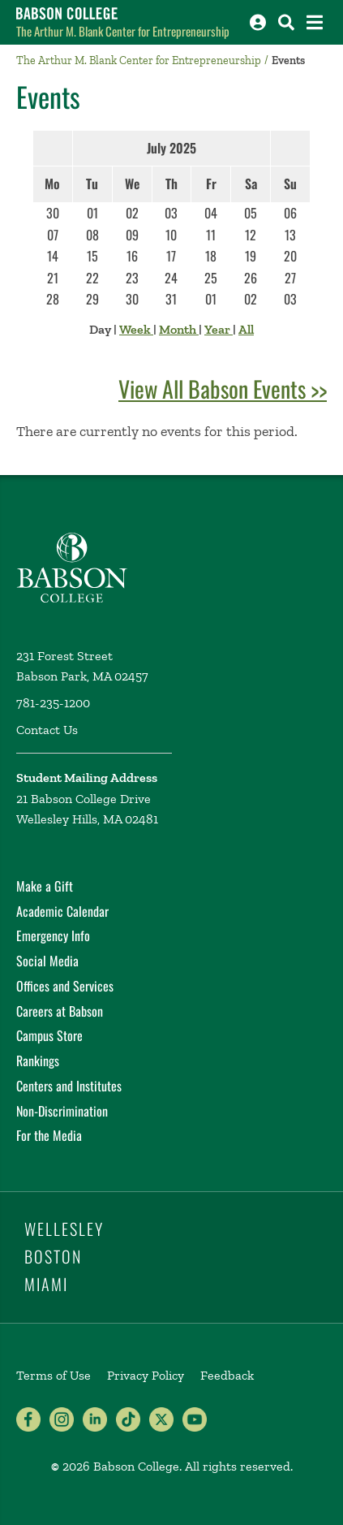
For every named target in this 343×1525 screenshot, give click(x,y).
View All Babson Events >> (222, 388)
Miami (46, 1284)
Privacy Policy (145, 1375)
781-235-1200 (53, 703)
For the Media (49, 1135)
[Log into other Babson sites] (258, 22)
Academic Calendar (62, 911)
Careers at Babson (59, 1011)
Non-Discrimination (62, 1111)
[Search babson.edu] (286, 22)
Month (179, 329)
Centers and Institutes (69, 1085)
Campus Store (49, 1035)
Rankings (37, 1060)
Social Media (47, 960)
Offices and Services (65, 986)
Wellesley (64, 1228)
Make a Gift (44, 886)
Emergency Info (53, 935)
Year (218, 329)
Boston (53, 1256)
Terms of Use (53, 1375)
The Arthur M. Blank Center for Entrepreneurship (122, 31)
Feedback (227, 1375)
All (246, 329)
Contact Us (47, 729)
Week (136, 329)
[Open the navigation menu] (314, 22)
